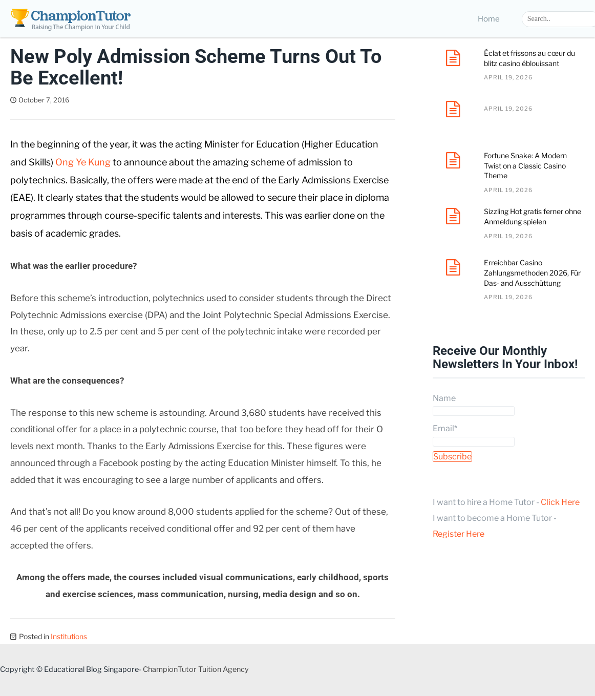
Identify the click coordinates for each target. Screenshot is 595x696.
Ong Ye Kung (83, 162)
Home (489, 19)
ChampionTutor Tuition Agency (196, 669)
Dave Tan (98, 100)
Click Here (560, 502)
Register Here (458, 534)
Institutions (69, 636)
